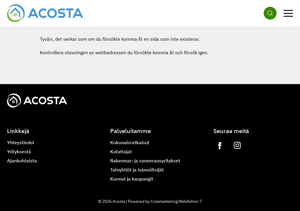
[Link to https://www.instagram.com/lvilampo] (237, 145)
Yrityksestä (19, 151)
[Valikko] (288, 13)
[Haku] (270, 13)
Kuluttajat (121, 151)
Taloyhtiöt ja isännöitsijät (137, 170)
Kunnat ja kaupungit (131, 179)
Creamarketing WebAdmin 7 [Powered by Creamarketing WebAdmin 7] (176, 201)
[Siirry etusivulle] (45, 13)
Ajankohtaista (22, 161)
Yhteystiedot (20, 142)
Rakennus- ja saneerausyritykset (145, 161)
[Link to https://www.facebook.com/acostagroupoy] (219, 145)
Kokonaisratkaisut (129, 142)
